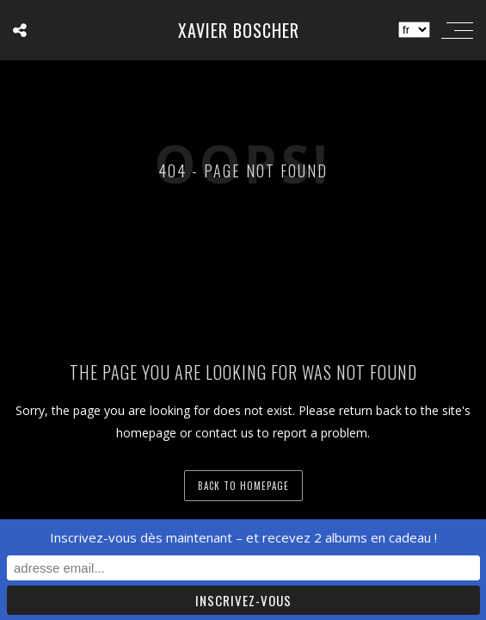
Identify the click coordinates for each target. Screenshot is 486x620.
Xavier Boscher (238, 30)
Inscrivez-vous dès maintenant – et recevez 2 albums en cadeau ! (243, 537)
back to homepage (243, 486)
